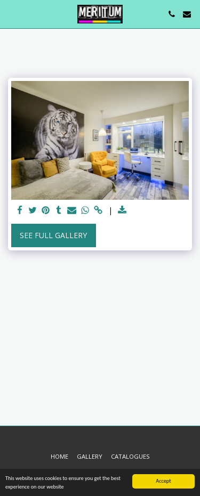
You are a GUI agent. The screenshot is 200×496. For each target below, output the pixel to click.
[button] (12, 14)
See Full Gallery (53, 235)
